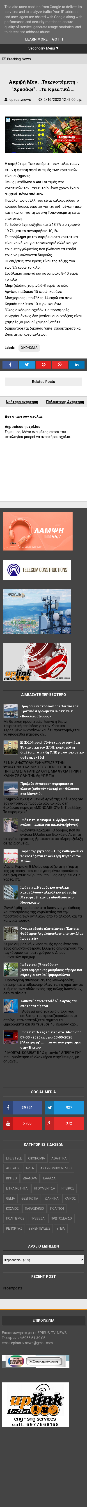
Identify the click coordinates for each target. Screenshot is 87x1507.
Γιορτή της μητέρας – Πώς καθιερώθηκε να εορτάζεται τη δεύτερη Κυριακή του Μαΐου (52, 856)
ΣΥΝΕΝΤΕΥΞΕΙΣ (39, 1228)
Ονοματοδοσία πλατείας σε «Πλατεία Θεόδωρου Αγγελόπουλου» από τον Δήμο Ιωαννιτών (51, 933)
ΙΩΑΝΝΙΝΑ (52, 1198)
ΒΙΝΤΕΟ (11, 1178)
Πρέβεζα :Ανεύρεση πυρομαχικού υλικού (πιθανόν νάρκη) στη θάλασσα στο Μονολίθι (49, 789)
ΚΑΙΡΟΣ (70, 1198)
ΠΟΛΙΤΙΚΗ (57, 1208)
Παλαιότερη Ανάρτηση (65, 402)
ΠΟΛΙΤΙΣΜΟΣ (15, 1218)
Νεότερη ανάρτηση (22, 402)
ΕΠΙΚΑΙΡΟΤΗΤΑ (17, 1188)
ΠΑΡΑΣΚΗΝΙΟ (34, 1208)
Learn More (36, 39)
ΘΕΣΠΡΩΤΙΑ (29, 1198)
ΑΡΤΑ (30, 1168)
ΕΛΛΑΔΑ (49, 1178)
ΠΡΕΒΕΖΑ (38, 1218)
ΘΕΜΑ (10, 1198)
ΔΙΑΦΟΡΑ (30, 1178)
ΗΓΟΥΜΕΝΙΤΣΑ (44, 1188)
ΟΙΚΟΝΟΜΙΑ (29, 348)
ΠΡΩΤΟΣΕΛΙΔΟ (61, 1218)
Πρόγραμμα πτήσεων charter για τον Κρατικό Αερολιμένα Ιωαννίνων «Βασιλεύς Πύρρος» (49, 711)
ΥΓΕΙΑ (61, 1228)
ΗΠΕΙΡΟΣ (68, 1188)
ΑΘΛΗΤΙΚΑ (59, 1158)
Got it (58, 39)
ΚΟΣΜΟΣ (12, 1208)
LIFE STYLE (14, 1158)
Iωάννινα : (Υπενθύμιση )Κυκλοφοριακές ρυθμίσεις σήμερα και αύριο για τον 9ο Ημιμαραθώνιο (51, 970)
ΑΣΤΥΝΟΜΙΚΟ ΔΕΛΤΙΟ (56, 1168)
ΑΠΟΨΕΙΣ (12, 1168)
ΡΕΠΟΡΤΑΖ (14, 1228)
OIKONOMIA (36, 1158)
